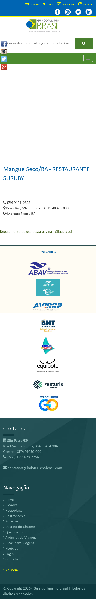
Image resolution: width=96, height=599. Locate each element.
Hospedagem (14, 511)
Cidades (10, 505)
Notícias (10, 549)
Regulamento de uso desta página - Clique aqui (36, 232)
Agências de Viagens (19, 538)
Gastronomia (14, 516)
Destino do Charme (19, 527)
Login (8, 554)
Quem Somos (14, 532)
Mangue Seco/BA (25, 169)
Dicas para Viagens (18, 543)
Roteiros (10, 521)
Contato (10, 559)
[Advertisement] (48, 111)
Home (9, 500)
